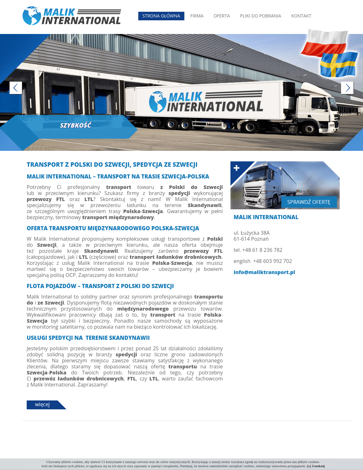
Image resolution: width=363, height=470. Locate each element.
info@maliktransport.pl (264, 272)
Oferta (222, 16)
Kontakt (301, 16)
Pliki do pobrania (260, 16)
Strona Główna (161, 16)
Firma (196, 16)
